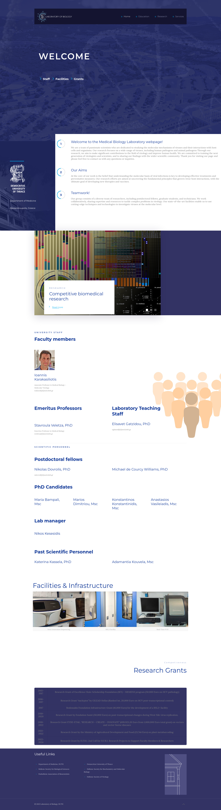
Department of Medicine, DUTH (51, 764)
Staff (46, 79)
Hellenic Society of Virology (98, 777)
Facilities (62, 79)
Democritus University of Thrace (100, 764)
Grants (79, 79)
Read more (57, 307)
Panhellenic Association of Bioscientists (53, 774)
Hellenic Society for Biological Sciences (53, 769)
